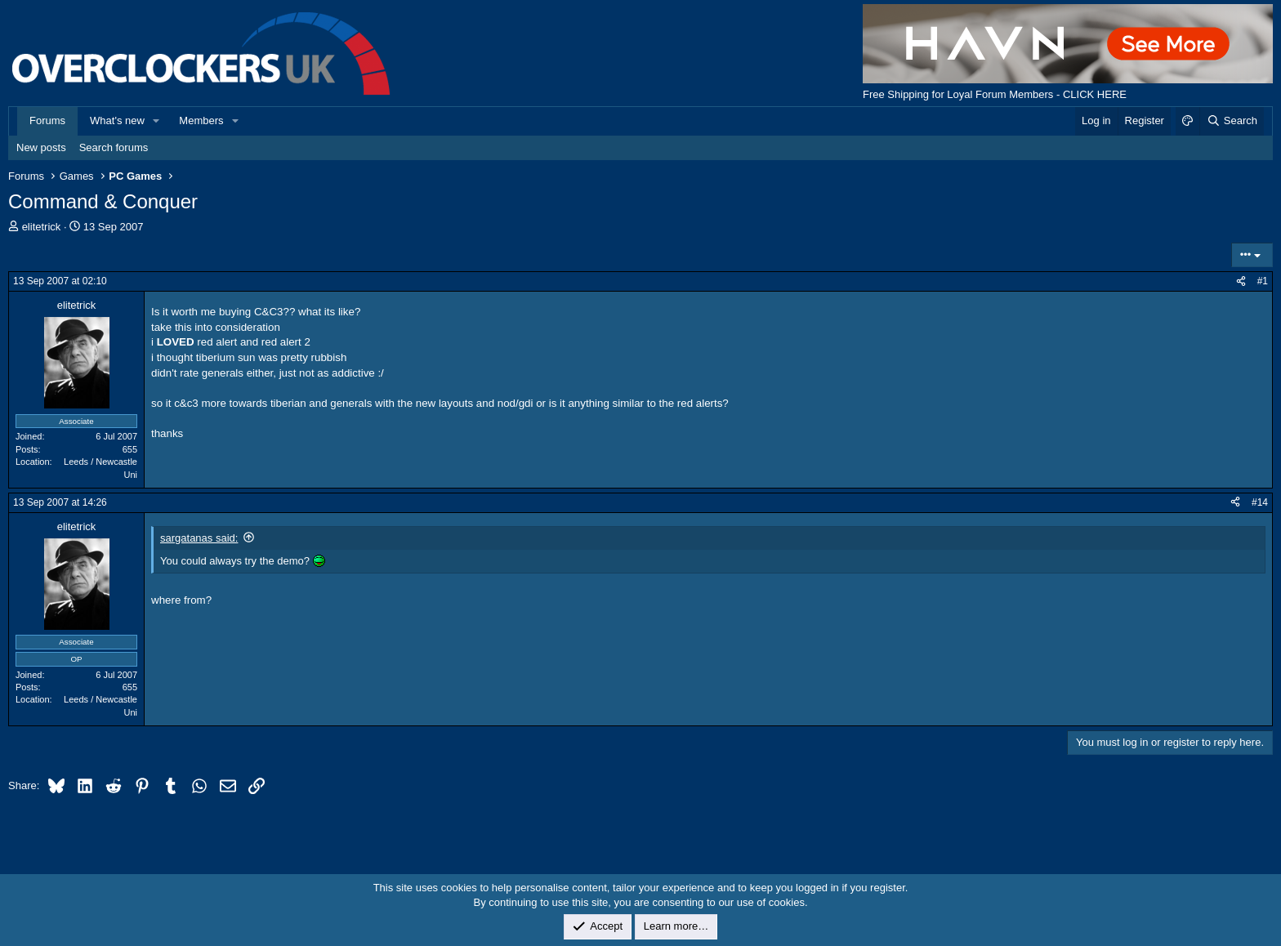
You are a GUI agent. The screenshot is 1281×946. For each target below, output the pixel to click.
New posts (41, 147)
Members (201, 120)
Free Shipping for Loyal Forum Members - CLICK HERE (995, 94)
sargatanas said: (199, 538)
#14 (1260, 502)
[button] (156, 121)
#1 (1262, 281)
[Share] (1241, 281)
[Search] (1231, 121)
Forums (47, 120)
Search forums (114, 147)
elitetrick (41, 227)
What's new (117, 120)
